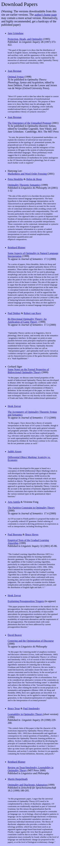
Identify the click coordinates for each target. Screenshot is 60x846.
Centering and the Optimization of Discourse (31, 640)
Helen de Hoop (34, 179)
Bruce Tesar (14, 708)
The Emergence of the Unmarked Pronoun (29, 123)
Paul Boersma (15, 534)
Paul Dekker (14, 313)
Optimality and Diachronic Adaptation (28, 784)
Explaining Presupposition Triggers (26, 601)
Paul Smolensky (31, 708)
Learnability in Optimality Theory (25, 714)
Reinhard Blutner (16, 247)
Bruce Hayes (31, 534)
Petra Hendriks (15, 179)
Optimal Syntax (16, 76)
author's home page (46, 14)
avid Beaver (15, 635)
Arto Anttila (14, 502)
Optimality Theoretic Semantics (24, 185)
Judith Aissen (14, 451)
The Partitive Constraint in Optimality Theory (31, 507)
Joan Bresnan (14, 71)
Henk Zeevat (14, 406)
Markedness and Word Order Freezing (27, 173)
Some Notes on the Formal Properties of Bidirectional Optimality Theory (28, 371)
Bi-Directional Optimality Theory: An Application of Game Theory (27, 320)
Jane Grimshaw (16, 33)
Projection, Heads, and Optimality (25, 39)
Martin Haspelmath (18, 779)
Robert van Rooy (32, 313)
